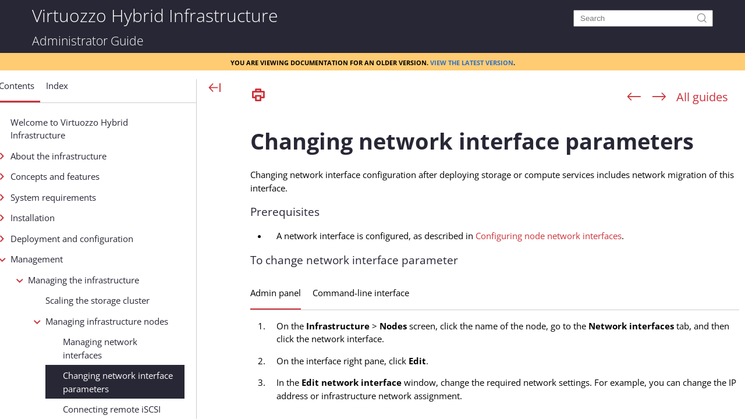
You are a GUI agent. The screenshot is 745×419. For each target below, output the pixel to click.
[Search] (643, 18)
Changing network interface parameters (157, 382)
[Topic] (494, 263)
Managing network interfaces (139, 348)
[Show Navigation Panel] (215, 88)
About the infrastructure (97, 156)
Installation (71, 217)
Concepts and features (94, 176)
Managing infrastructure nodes (145, 321)
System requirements (92, 197)
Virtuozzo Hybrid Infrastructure (155, 14)
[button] (55, 90)
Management (75, 259)
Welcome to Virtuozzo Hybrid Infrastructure (108, 128)
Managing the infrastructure (122, 280)
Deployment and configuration (110, 238)
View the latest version (471, 62)
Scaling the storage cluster (136, 300)
